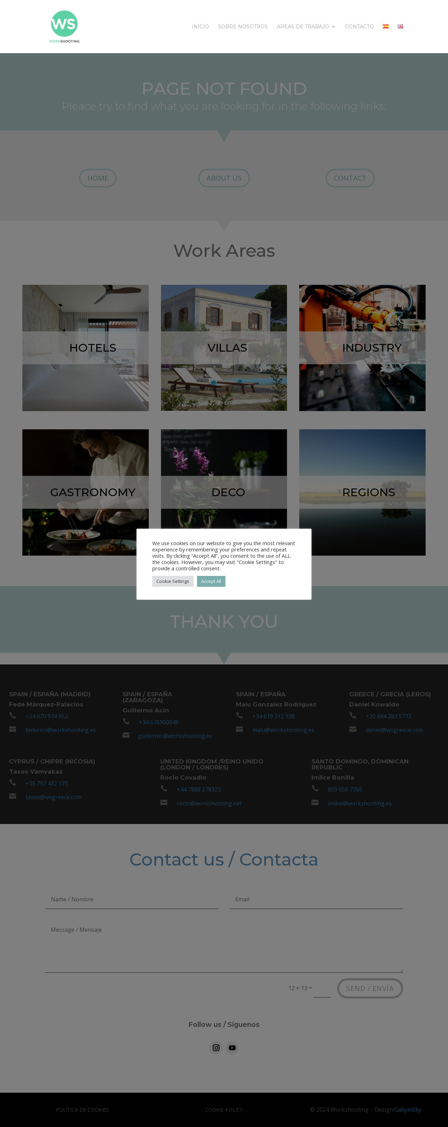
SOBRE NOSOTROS (243, 27)
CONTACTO (359, 27)
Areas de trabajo (303, 27)
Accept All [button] (211, 581)
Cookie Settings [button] (172, 581)
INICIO (200, 27)
